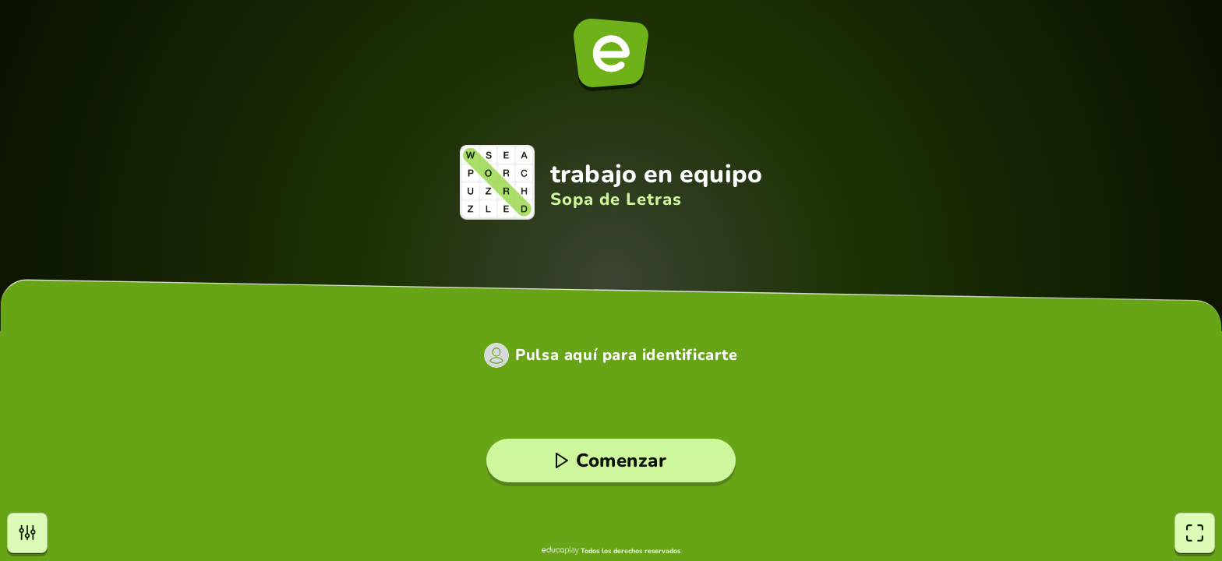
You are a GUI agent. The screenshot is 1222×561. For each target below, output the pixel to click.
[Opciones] (27, 533)
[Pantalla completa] (1194, 533)
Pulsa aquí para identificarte (626, 355)
